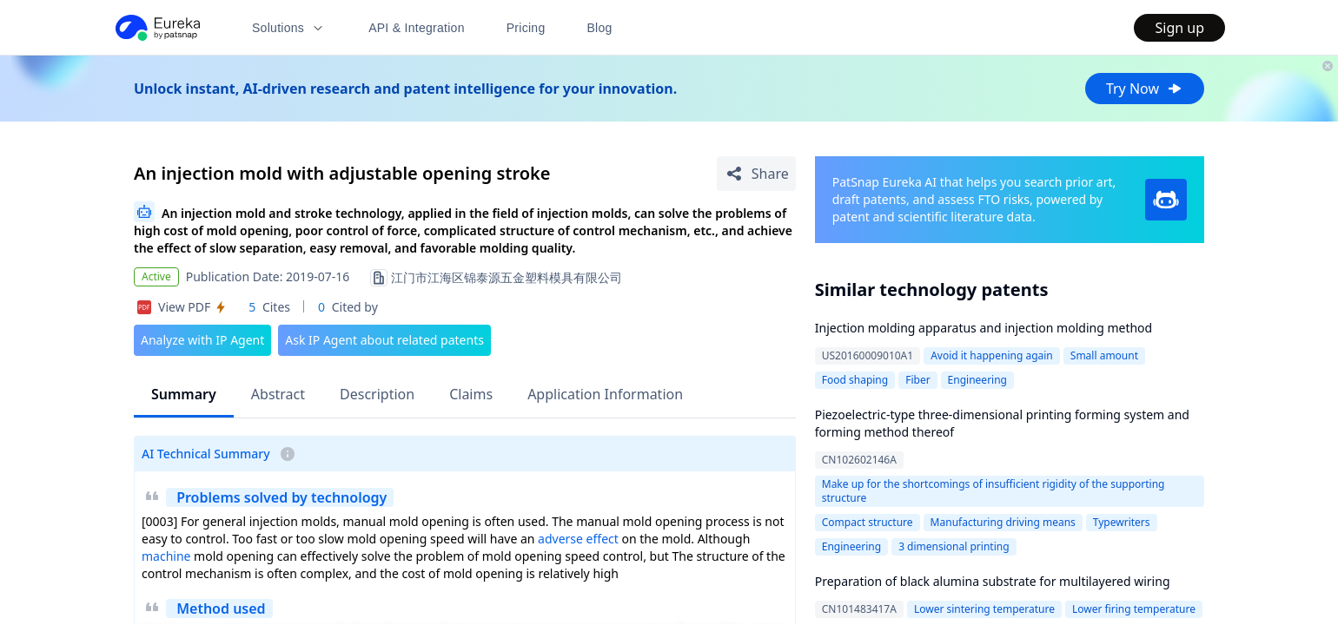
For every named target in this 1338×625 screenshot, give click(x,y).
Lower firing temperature (1134, 609)
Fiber (917, 379)
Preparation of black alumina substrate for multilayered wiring (992, 581)
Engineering (977, 379)
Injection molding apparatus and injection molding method (983, 327)
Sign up (1179, 27)
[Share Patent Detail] (756, 173)
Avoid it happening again (992, 355)
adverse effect (578, 538)
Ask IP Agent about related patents (384, 340)
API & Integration (416, 28)
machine (166, 556)
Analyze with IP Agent (202, 340)
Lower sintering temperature (984, 609)
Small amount (1104, 355)
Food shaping (855, 379)
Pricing (526, 28)
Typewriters (1121, 522)
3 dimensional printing (953, 546)
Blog (600, 28)
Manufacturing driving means (1003, 522)
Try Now (1144, 88)
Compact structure (867, 522)
